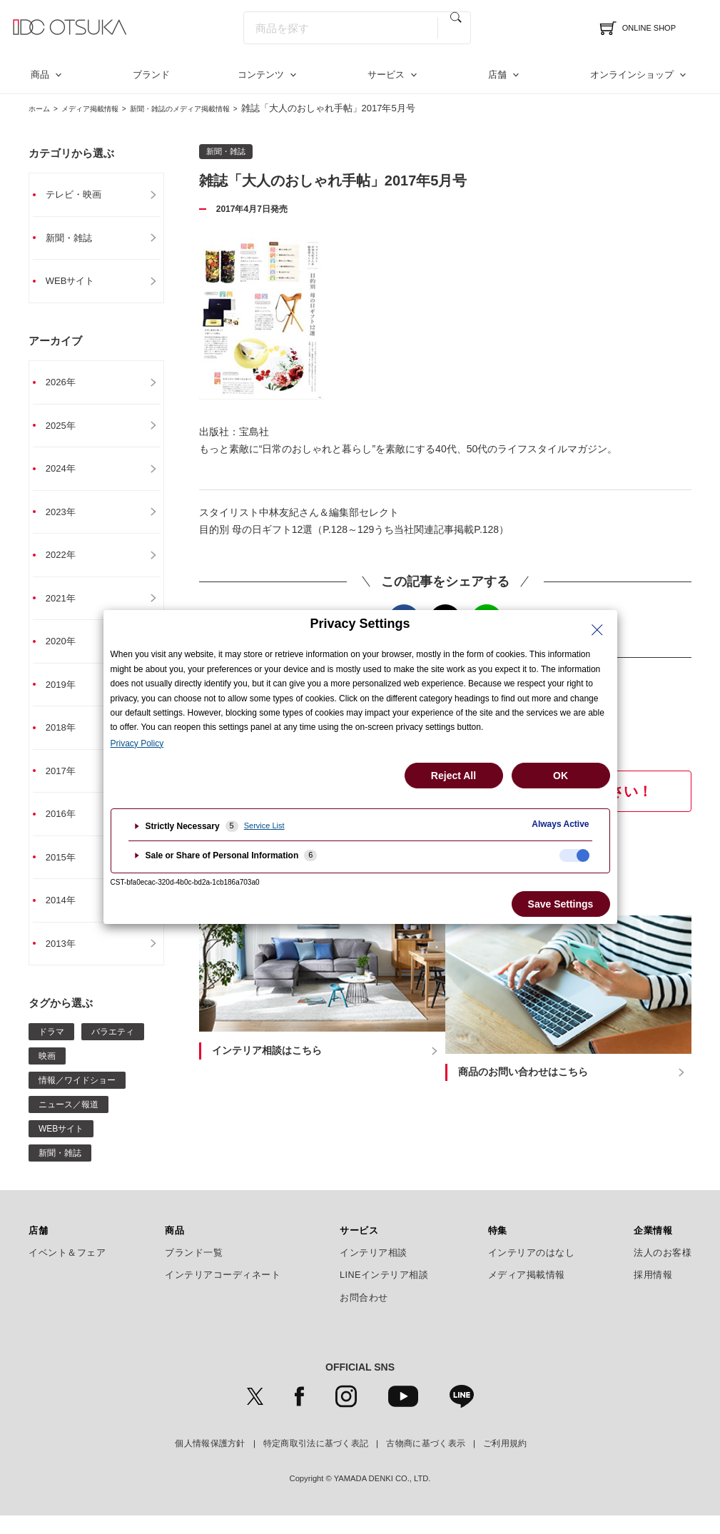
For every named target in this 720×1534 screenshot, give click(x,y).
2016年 (67, 828)
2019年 (67, 695)
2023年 (67, 518)
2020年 (67, 651)
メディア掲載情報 (106, 108)
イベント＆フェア (67, 1271)
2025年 (67, 430)
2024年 (67, 474)
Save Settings (561, 904)
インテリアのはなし (531, 1271)
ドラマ (51, 1050)
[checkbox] (574, 855)
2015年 (67, 872)
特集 (497, 1249)
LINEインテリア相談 (384, 1294)
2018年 (67, 740)
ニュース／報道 (68, 1122)
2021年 (67, 607)
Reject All (453, 775)
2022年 (67, 563)
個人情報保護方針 (210, 1462)
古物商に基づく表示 (425, 1462)
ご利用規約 (505, 1462)
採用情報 (653, 1294)
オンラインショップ (632, 74)
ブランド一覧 (194, 1271)
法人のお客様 (662, 1271)
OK (560, 775)
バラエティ (112, 1050)
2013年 (67, 961)
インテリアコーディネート (222, 1294)
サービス (386, 74)
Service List (264, 825)
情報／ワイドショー (77, 1098)
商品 (40, 74)
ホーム (42, 108)
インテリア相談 (373, 1271)
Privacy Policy (137, 743)
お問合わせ (364, 1316)
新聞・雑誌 (76, 239)
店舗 (497, 74)
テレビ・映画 (81, 194)
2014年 (67, 917)
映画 (47, 1074)
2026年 (67, 386)
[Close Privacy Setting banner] (597, 630)
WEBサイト (77, 283)
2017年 (67, 784)
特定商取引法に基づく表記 (316, 1462)
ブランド (151, 74)
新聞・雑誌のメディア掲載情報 (220, 108)
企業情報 (653, 1249)
